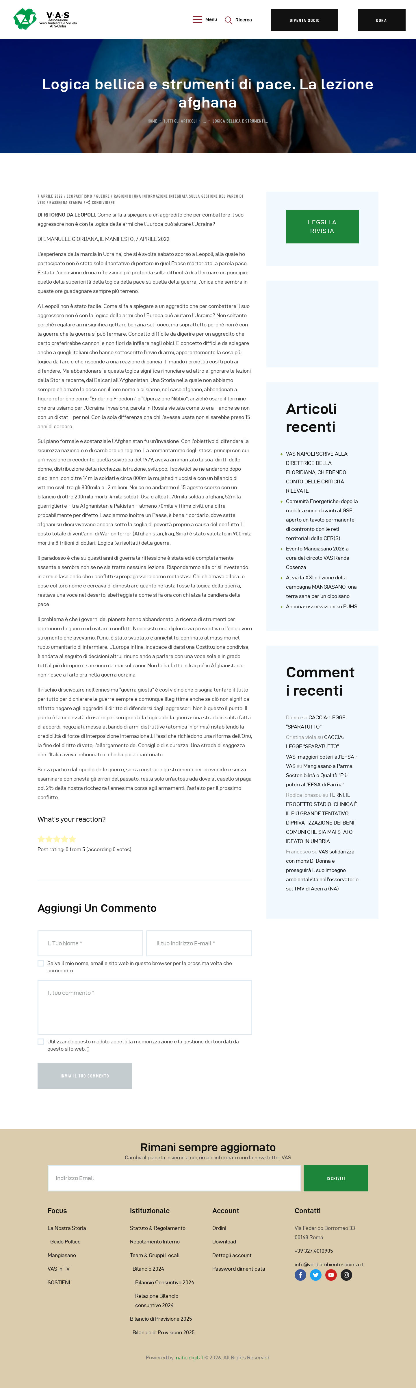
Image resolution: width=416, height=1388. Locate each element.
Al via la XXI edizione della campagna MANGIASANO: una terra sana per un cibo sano (321, 587)
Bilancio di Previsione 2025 (161, 1319)
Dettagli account (232, 1255)
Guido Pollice (65, 1241)
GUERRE (103, 196)
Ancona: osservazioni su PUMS (321, 606)
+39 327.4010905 (314, 1251)
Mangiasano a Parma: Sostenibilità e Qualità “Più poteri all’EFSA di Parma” (320, 775)
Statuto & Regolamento (157, 1228)
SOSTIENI (59, 1282)
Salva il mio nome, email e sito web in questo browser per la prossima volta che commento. (139, 966)
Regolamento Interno (155, 1241)
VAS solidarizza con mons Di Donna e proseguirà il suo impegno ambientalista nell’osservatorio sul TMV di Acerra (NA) (322, 870)
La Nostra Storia (67, 1228)
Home (152, 120)
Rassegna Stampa (65, 202)
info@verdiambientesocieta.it (329, 1264)
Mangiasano (62, 1255)
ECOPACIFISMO (79, 196)
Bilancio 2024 (148, 1268)
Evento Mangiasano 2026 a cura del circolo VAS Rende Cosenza (317, 558)
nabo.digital (189, 1357)
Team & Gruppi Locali (154, 1255)
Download (224, 1241)
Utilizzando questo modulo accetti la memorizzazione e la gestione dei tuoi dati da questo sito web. (143, 1045)
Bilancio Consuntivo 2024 (164, 1282)
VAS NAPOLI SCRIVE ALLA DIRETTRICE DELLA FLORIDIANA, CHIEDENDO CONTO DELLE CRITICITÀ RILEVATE (317, 472)
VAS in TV (59, 1268)
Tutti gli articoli (180, 120)
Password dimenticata (238, 1268)
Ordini (219, 1228)
